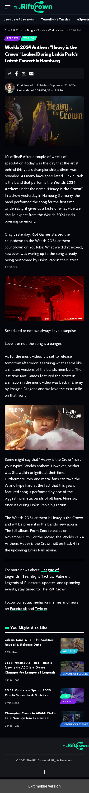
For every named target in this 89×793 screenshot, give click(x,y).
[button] (9, 7)
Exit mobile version (44, 786)
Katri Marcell (25, 85)
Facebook (18, 608)
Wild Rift (69, 651)
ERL (65, 696)
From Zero (38, 530)
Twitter (41, 608)
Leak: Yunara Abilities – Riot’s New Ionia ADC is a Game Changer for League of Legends (30, 667)
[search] (80, 7)
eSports (12, 38)
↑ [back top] (44, 772)
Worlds (28, 38)
